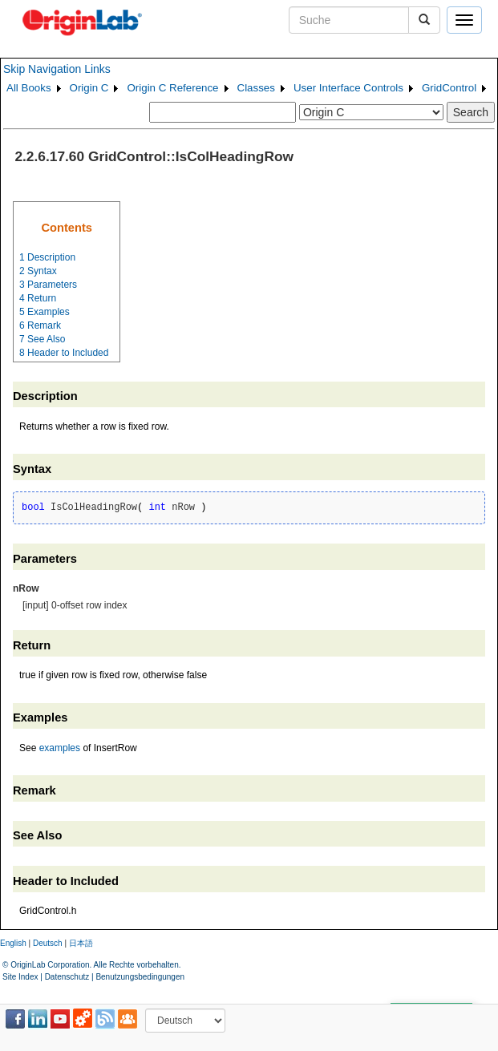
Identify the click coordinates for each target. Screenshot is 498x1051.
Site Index (20, 976)
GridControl (449, 88)
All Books (28, 88)
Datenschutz (67, 976)
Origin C (89, 88)
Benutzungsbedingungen (139, 976)
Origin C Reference (172, 88)
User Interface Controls (348, 88)
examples (59, 748)
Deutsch (48, 943)
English (13, 943)
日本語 (81, 943)
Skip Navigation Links (57, 69)
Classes (256, 88)
